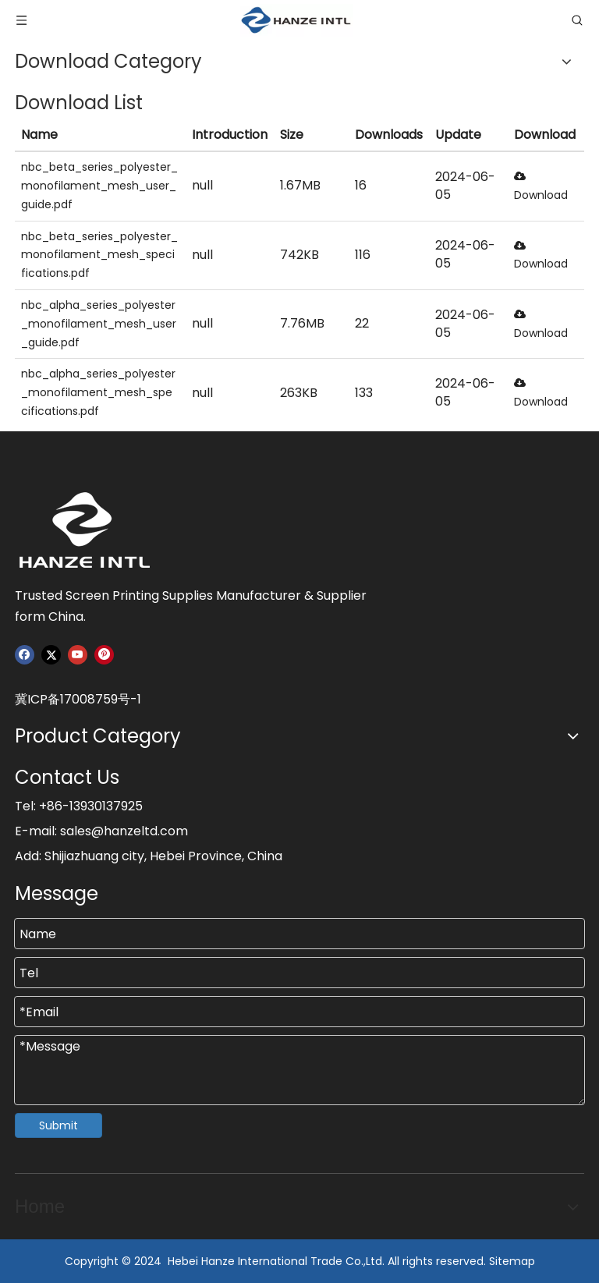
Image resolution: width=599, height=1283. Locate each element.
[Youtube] (77, 655)
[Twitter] (51, 655)
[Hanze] (93, 530)
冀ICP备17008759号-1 (78, 699)
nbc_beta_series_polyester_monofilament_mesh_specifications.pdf (99, 255)
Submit (58, 1125)
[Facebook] (24, 655)
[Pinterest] (104, 655)
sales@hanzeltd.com (124, 831)
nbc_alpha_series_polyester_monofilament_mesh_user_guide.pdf (98, 323)
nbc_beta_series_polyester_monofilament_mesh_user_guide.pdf (99, 185)
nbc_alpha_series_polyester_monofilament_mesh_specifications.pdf (98, 392)
